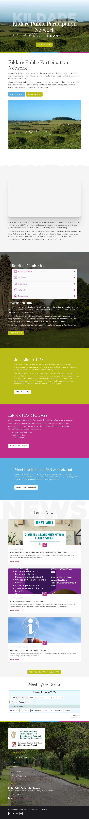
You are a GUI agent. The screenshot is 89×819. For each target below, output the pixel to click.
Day (36, 697)
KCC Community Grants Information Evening (28, 650)
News (21, 549)
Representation (23, 271)
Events (21, 598)
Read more (14, 561)
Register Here (44, 45)
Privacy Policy (17, 771)
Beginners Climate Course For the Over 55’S (28, 601)
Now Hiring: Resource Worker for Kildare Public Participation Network (39, 552)
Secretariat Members (26, 487)
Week (31, 697)
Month (24, 697)
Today (21, 702)
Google (76, 715)
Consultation (21, 295)
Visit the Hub (16, 333)
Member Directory (18, 446)
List (18, 697)
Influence (20, 277)
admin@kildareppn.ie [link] (22, 798)
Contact (15, 767)
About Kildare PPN (19, 757)
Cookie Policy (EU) (19, 776)
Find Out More (17, 94)
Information (21, 283)
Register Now (34, 94)
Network (19, 289)
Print (67, 710)
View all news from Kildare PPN (44, 672)
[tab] (44, 272)
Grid (12, 697)
